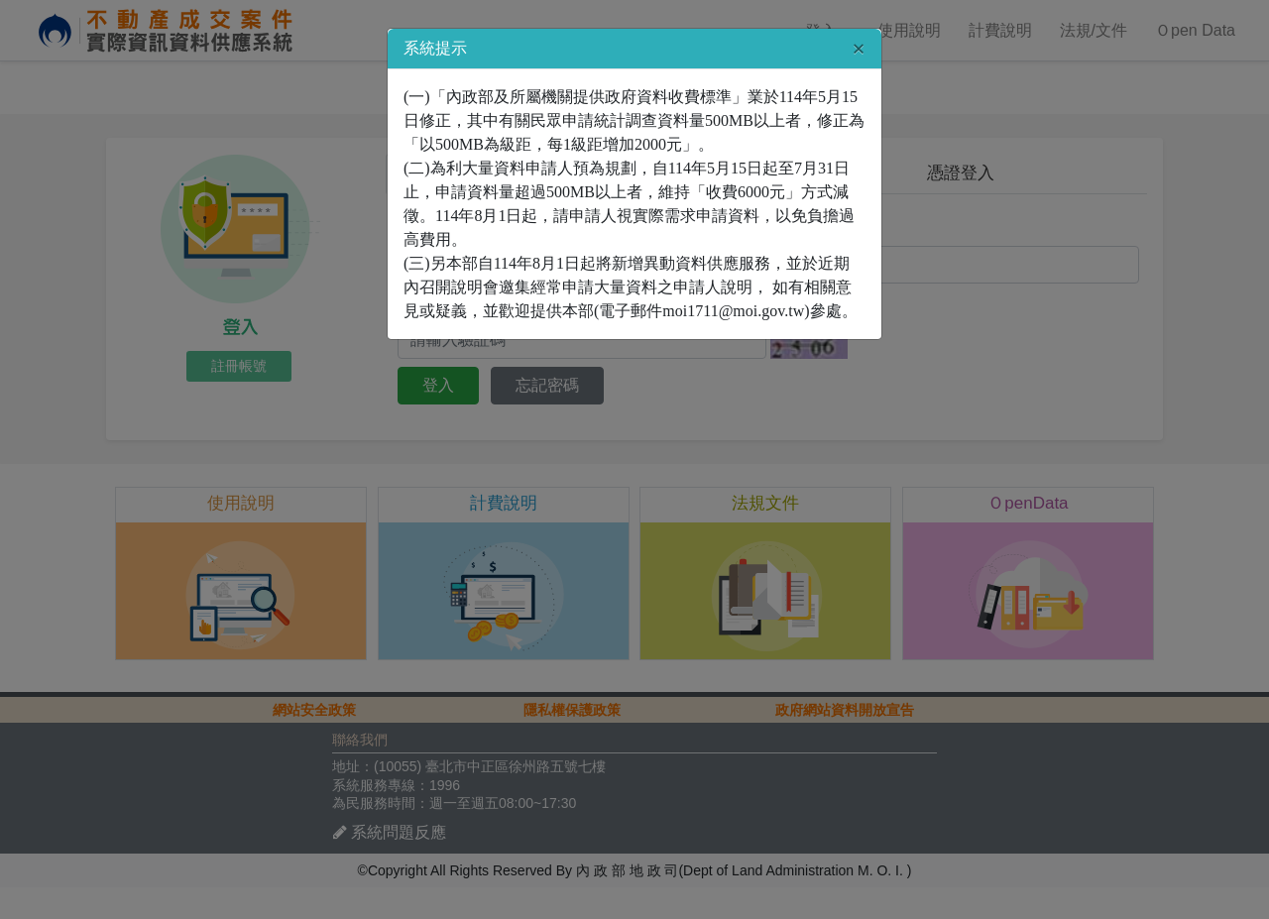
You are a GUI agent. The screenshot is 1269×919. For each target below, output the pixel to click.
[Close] (858, 48)
